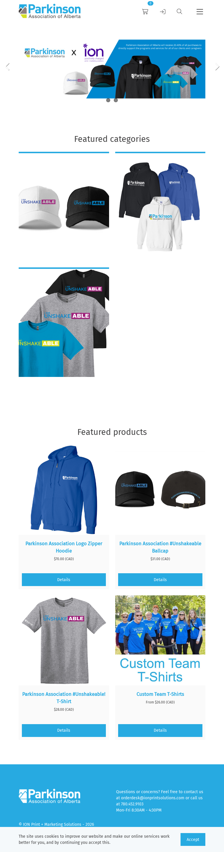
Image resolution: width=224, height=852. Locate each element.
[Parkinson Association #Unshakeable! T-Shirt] (64, 640)
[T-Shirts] (64, 323)
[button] (199, 11)
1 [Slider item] (108, 100)
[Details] (64, 579)
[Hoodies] (160, 207)
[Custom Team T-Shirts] (160, 640)
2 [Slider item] (116, 100)
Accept (193, 839)
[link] (49, 12)
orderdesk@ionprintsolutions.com (152, 797)
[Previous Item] (9, 66)
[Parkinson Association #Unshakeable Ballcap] (160, 490)
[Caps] (64, 207)
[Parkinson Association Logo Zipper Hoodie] (64, 490)
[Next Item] (215, 66)
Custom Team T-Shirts (160, 694)
